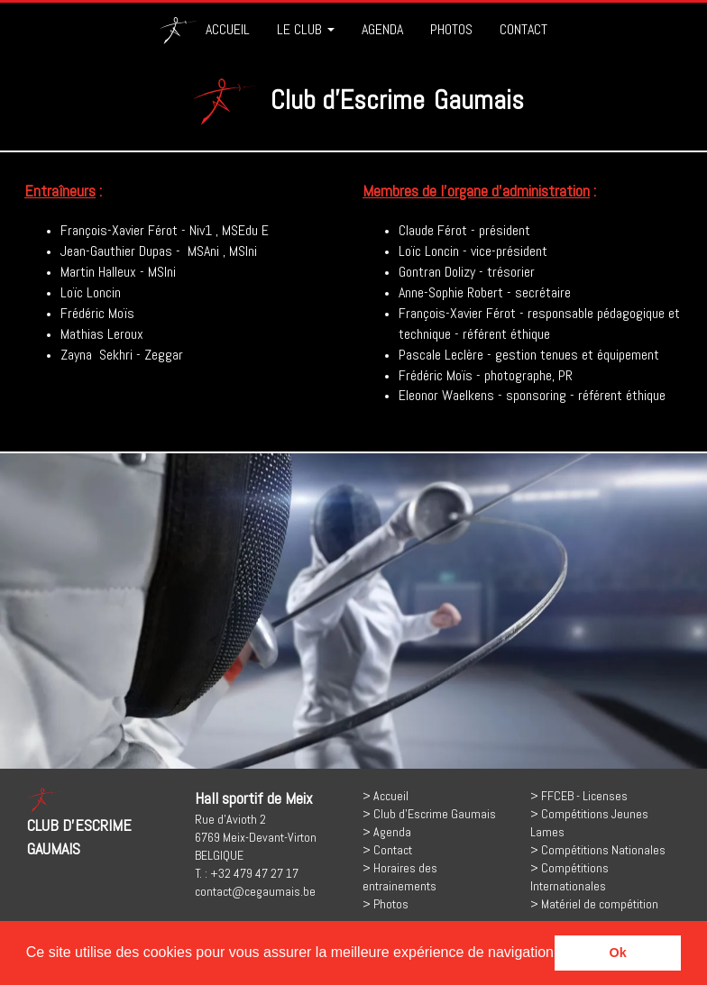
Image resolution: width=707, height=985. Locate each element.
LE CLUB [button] (306, 29)
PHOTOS (451, 29)
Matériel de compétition (599, 904)
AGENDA (382, 29)
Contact (392, 850)
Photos (391, 904)
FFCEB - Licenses (584, 796)
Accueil (391, 796)
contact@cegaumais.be (255, 891)
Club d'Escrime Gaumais (434, 814)
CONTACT (523, 29)
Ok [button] (618, 952)
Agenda (392, 832)
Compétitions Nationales (603, 850)
